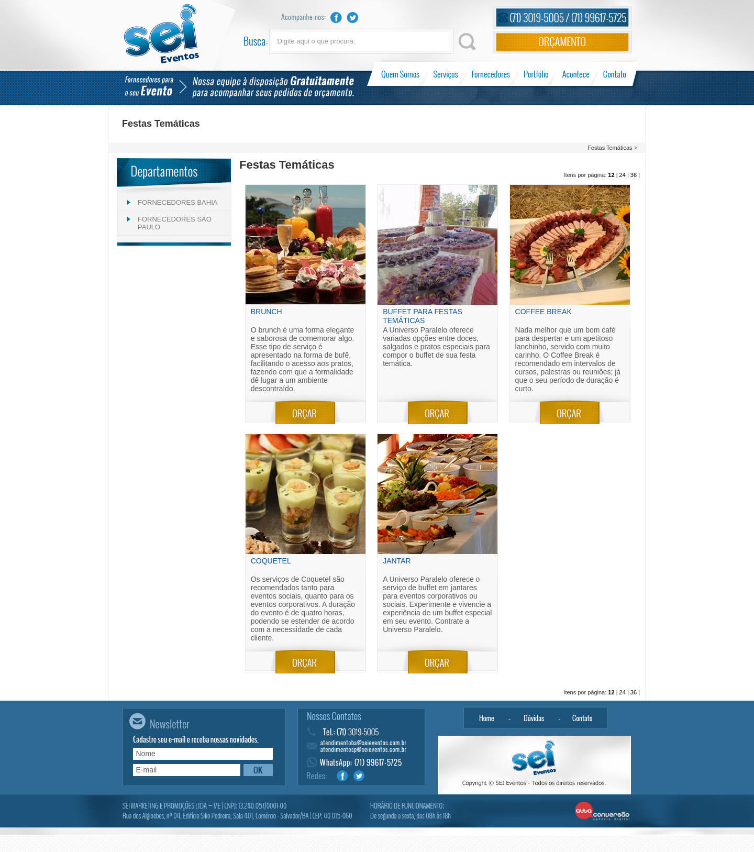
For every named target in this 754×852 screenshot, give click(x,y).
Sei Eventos (161, 33)
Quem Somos (401, 74)
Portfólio (536, 74)
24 (622, 175)
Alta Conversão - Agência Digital (602, 812)
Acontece (576, 74)
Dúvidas (534, 718)
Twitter (353, 18)
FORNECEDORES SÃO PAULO (175, 223)
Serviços (446, 74)
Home (486, 718)
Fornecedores (491, 74)
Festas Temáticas (609, 148)
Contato (614, 74)
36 (633, 175)
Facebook (336, 18)
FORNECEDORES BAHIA (177, 202)
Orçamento (562, 42)
